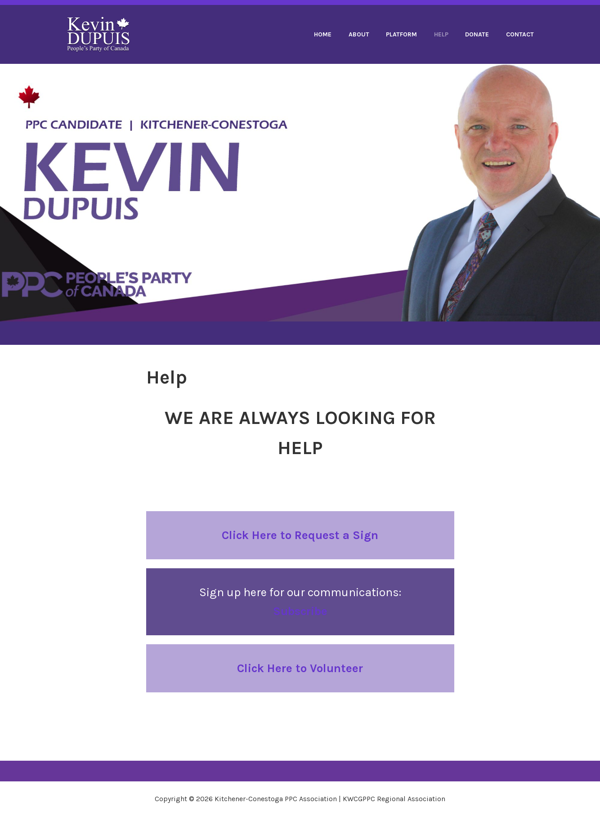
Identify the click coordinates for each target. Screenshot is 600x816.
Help (441, 34)
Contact (520, 34)
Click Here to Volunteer (300, 668)
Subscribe (300, 611)
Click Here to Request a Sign (300, 535)
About (359, 34)
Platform (401, 34)
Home (322, 34)
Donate (477, 34)
